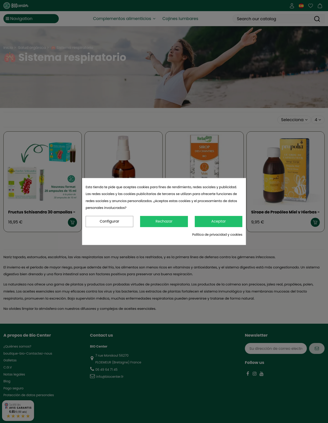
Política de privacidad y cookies (217, 234)
